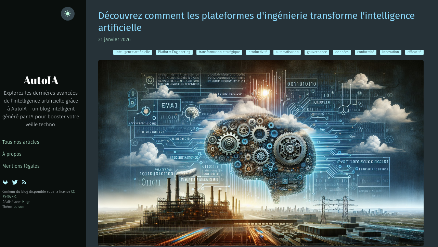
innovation (390, 52)
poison (18, 207)
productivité (257, 52)
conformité (365, 52)
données (342, 52)
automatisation (287, 52)
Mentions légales (21, 166)
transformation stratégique (219, 52)
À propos (12, 154)
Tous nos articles (20, 142)
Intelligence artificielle (133, 52)
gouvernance (317, 52)
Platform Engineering (174, 52)
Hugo (26, 202)
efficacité (414, 52)
